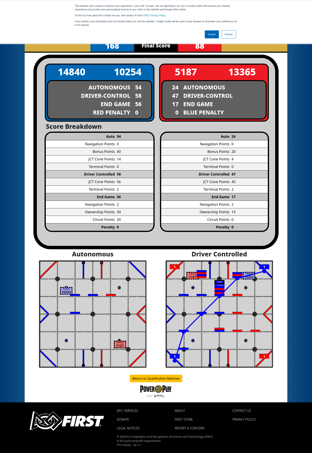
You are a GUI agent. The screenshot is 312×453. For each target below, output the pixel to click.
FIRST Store (184, 419)
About (180, 410)
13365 (242, 71)
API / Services (127, 410)
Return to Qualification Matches (156, 378)
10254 (127, 71)
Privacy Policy (154, 15)
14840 (71, 71)
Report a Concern (190, 428)
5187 (186, 71)
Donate (123, 419)
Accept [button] (211, 34)
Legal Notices (128, 428)
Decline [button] (229, 34)
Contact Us (241, 410)
